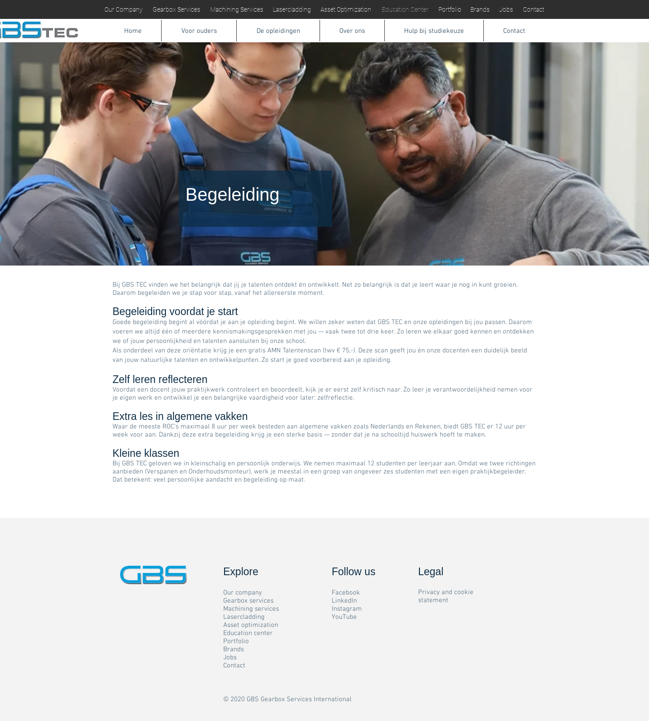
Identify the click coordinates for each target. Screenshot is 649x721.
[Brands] (480, 10)
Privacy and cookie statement (445, 596)
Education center (248, 633)
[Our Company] (123, 10)
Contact (234, 666)
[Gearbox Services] (176, 10)
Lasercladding (244, 617)
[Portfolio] (449, 10)
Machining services (251, 609)
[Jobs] (506, 10)
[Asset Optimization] (346, 10)
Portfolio (236, 641)
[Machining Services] (236, 10)
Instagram (347, 609)
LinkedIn (344, 601)
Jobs (230, 657)
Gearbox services (248, 601)
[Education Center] (404, 10)
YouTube (344, 617)
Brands (233, 649)
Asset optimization (250, 625)
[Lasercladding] (291, 10)
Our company (242, 593)
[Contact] (533, 10)
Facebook (346, 593)
